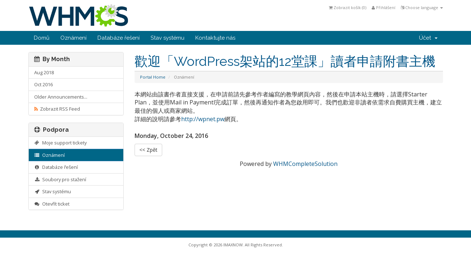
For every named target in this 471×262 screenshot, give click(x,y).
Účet (428, 38)
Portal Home (152, 77)
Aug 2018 (44, 72)
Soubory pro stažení (60, 179)
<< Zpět (148, 149)
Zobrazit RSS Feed (57, 109)
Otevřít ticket (52, 204)
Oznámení (73, 38)
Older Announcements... (60, 97)
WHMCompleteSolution (305, 164)
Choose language (422, 7)
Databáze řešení (118, 38)
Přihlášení (383, 7)
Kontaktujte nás (215, 38)
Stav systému (167, 38)
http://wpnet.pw (202, 119)
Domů (41, 38)
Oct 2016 (43, 84)
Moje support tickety (60, 142)
